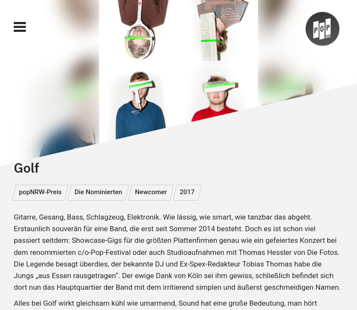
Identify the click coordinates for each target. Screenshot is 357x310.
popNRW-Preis (40, 192)
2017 (187, 192)
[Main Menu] (20, 27)
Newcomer (151, 192)
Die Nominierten (98, 192)
